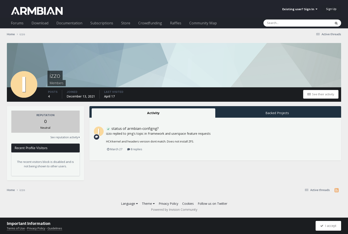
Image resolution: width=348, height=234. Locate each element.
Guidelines (54, 228)
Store (125, 23)
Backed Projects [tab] (277, 113)
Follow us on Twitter (212, 203)
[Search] (285, 23)
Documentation (69, 23)
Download (40, 23)
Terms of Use (16, 228)
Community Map (203, 23)
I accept (328, 226)
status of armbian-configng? (132, 128)
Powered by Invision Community (174, 209)
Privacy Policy (168, 203)
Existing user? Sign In (299, 9)
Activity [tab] (153, 113)
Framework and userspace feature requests (179, 133)
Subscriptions (101, 23)
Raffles (175, 23)
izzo (109, 133)
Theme (148, 203)
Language (129, 203)
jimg (130, 133)
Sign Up (331, 9)
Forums (17, 23)
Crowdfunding (150, 23)
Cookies (188, 203)
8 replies (134, 149)
